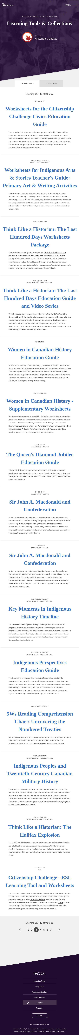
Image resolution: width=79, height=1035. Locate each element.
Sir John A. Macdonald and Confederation (39, 505)
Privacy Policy (39, 997)
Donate (39, 1015)
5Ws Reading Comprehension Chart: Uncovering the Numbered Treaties (40, 721)
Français (39, 1008)
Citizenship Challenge (37, 899)
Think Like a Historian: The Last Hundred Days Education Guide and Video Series (40, 298)
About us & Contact (39, 992)
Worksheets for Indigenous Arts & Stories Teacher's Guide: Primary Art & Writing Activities (40, 177)
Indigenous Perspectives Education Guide (23, 628)
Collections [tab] (51, 84)
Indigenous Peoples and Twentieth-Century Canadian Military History (40, 773)
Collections (39, 986)
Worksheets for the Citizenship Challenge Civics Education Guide (39, 116)
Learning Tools (39, 981)
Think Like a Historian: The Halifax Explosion (39, 831)
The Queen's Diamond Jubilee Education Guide (39, 458)
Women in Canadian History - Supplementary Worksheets (39, 405)
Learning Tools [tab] (27, 84)
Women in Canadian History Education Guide (40, 353)
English (40, 1003)
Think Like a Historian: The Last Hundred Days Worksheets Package (40, 237)
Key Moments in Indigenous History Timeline (39, 612)
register (60, 902)
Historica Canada (46, 38)
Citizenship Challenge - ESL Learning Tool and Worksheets (40, 881)
